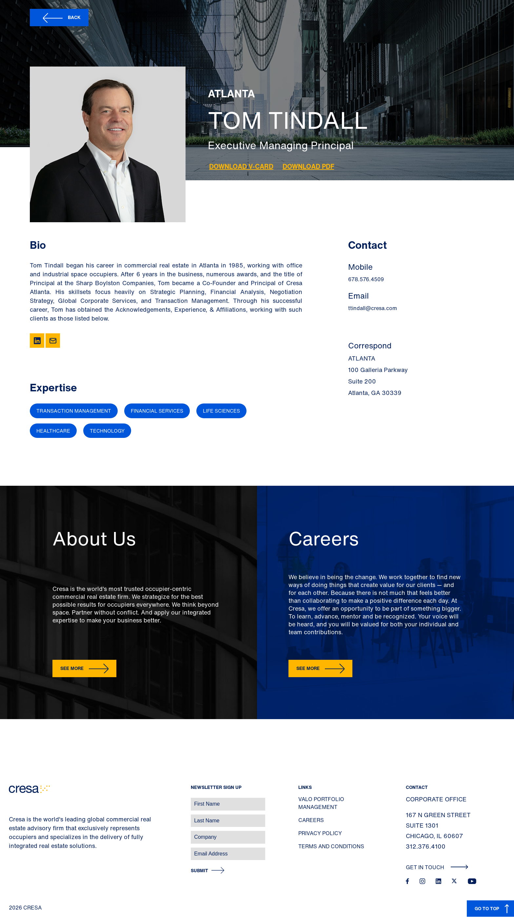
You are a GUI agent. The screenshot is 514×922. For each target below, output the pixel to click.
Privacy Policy (320, 833)
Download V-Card (241, 166)
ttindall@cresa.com (372, 308)
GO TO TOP (487, 908)
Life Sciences (221, 410)
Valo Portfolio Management (321, 803)
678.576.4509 (366, 279)
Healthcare (53, 430)
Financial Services (157, 410)
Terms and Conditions (331, 846)
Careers (311, 820)
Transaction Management (73, 410)
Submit (199, 870)
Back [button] (74, 17)
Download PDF (308, 166)
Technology (107, 430)
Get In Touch (437, 867)
